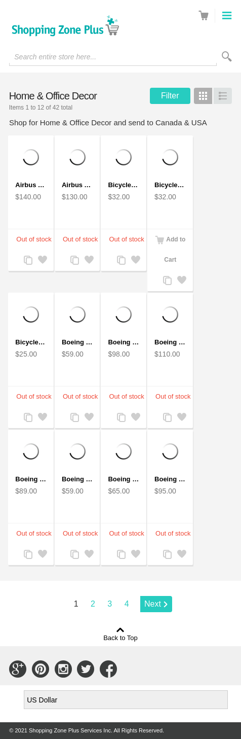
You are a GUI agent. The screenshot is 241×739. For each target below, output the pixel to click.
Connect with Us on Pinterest (40, 669)
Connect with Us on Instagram (63, 669)
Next (152, 604)
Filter (170, 95)
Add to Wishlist (42, 261)
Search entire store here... (55, 57)
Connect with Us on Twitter (85, 669)
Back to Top (120, 637)
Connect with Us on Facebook (108, 669)
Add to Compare (28, 261)
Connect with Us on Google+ (17, 669)
